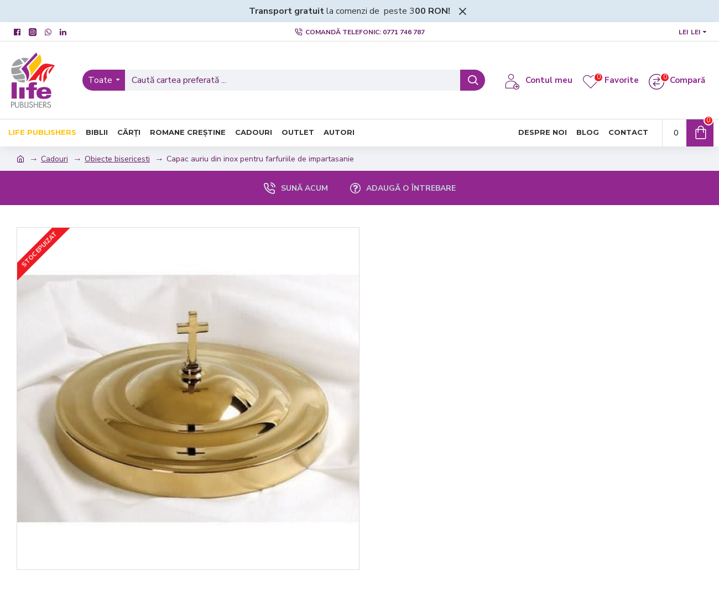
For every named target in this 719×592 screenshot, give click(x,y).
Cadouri (54, 159)
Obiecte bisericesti (117, 159)
